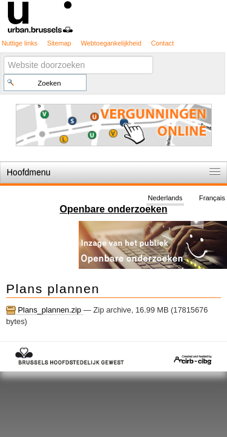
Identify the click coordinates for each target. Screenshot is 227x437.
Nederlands (165, 198)
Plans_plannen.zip (45, 310)
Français (212, 198)
